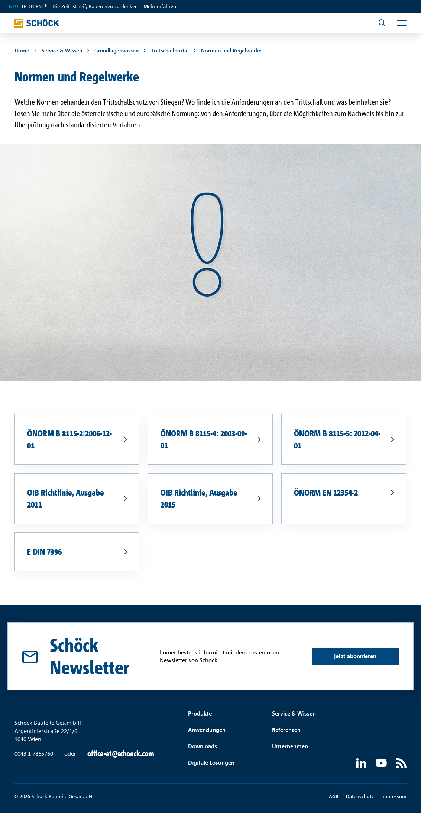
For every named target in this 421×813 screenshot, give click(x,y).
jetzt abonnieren (355, 656)
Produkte (200, 713)
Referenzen (286, 729)
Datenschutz (360, 796)
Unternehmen (290, 746)
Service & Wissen (294, 713)
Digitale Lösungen (211, 762)
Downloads (202, 746)
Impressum (394, 796)
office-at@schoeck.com (120, 754)
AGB (334, 796)
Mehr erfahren (159, 6)
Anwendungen (207, 729)
